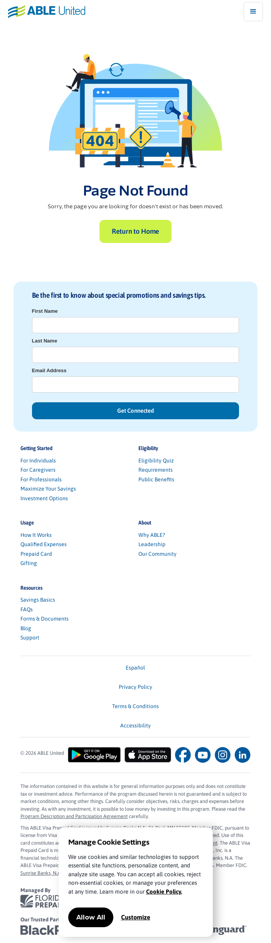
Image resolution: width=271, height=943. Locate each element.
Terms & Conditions (135, 706)
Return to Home (135, 231)
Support (29, 637)
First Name (45, 311)
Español (135, 668)
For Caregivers (38, 470)
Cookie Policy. (164, 891)
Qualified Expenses (43, 544)
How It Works (36, 535)
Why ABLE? (151, 535)
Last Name (44, 341)
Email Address (49, 370)
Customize (135, 917)
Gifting (28, 563)
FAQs (26, 609)
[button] (253, 11)
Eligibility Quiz (156, 460)
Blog (25, 628)
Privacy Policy (135, 687)
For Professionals (41, 479)
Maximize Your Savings (48, 489)
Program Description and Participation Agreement (74, 816)
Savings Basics (37, 600)
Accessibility (135, 725)
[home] (42, 11)
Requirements (155, 470)
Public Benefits (156, 479)
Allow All (90, 917)
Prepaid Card (36, 554)
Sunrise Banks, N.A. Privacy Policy (56, 873)
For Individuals (38, 460)
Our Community (157, 554)
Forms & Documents (44, 619)
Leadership (151, 544)
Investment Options (44, 498)
